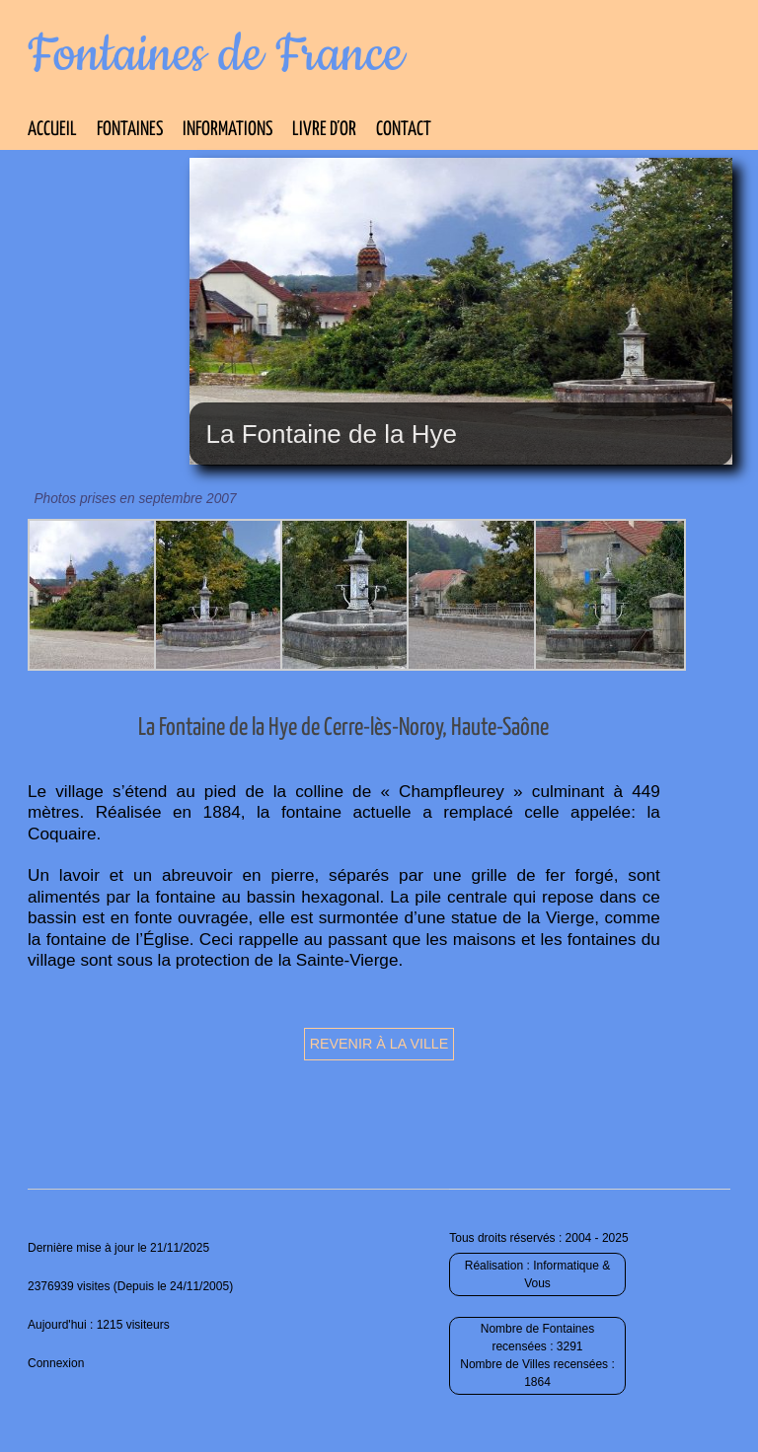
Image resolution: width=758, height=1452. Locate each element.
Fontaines (130, 129)
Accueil (52, 129)
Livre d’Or (324, 129)
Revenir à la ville (379, 1044)
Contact (403, 129)
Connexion (56, 1363)
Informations (227, 129)
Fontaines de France (216, 55)
